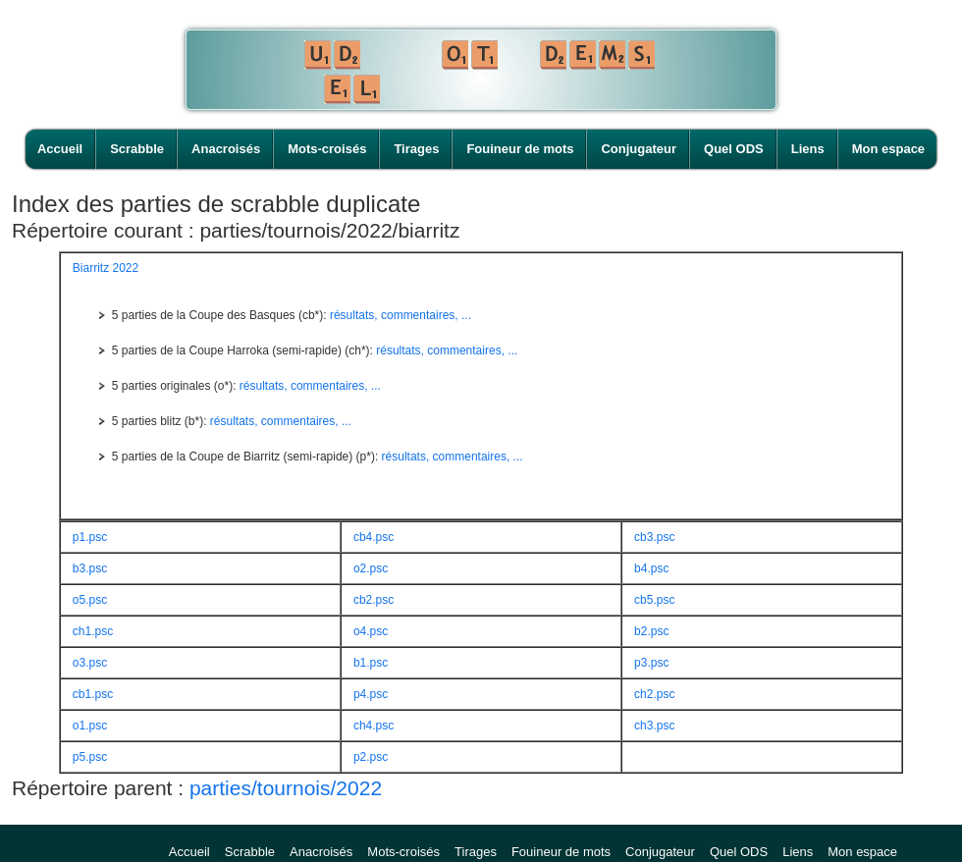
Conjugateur (638, 148)
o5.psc (90, 600)
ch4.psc (373, 725)
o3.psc (90, 663)
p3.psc (651, 663)
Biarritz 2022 (105, 268)
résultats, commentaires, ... (400, 315)
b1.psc (370, 663)
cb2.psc (373, 600)
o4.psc (370, 631)
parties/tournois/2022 (285, 788)
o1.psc (90, 725)
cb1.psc (93, 694)
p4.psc (370, 694)
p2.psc (370, 757)
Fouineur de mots (519, 148)
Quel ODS (734, 148)
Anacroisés (225, 148)
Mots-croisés (327, 148)
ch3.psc (654, 725)
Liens (808, 148)
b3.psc (90, 568)
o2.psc (370, 568)
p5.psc (90, 757)
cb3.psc (654, 537)
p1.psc (90, 537)
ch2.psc (654, 694)
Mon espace (888, 148)
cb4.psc (373, 537)
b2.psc (651, 631)
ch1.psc (93, 631)
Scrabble (137, 148)
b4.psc (651, 568)
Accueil (59, 148)
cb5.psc (654, 600)
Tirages (416, 148)
